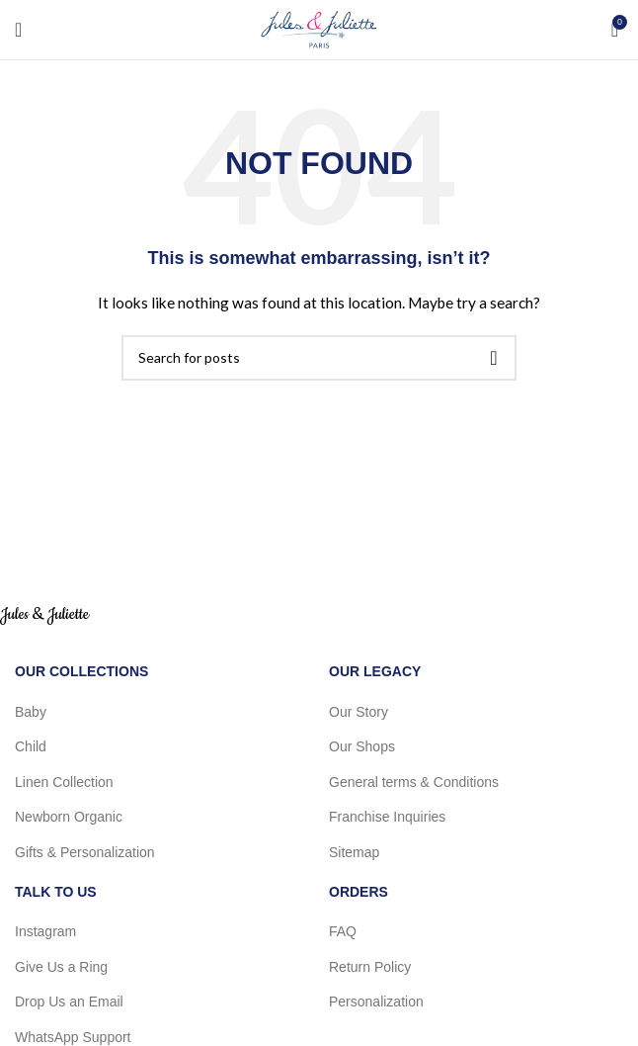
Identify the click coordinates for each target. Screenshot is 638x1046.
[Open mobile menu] (18, 29)
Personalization (376, 1001)
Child (30, 746)
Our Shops (362, 746)
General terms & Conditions (414, 782)
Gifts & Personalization (85, 852)
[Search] (319, 358)
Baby (30, 712)
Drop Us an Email (69, 1001)
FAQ (343, 931)
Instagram (45, 931)
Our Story (358, 712)
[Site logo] (319, 29)
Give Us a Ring (61, 967)
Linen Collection (64, 782)
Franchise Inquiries (387, 817)
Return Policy (370, 967)
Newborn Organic (68, 817)
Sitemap (354, 852)
